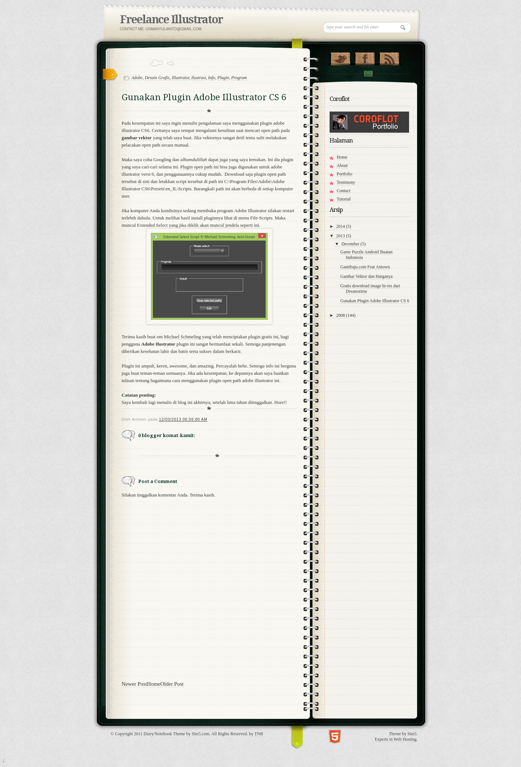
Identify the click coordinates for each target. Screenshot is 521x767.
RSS (389, 57)
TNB (258, 733)
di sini (143, 181)
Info (211, 77)
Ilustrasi (198, 77)
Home (153, 684)
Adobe (137, 77)
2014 (341, 226)
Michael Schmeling (182, 336)
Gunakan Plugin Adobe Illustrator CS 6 (374, 300)
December (350, 243)
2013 (341, 235)
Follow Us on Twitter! (340, 57)
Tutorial (344, 199)
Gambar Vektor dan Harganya (366, 276)
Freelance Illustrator (171, 19)
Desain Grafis (157, 77)
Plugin (223, 77)
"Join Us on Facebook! (365, 57)
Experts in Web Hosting (395, 739)
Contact (368, 74)
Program (239, 77)
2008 (341, 315)
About (342, 165)
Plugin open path (196, 167)
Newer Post (134, 684)
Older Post (172, 684)
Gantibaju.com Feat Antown (365, 266)
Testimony (346, 182)
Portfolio (345, 173)
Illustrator (180, 77)
